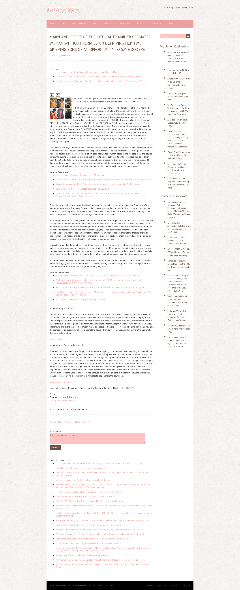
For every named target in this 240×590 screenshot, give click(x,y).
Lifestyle (108, 23)
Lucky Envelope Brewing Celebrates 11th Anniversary (80, 468)
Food (63, 23)
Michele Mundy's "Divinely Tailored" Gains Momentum (80, 175)
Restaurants (78, 23)
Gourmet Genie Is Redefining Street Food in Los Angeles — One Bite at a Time (92, 525)
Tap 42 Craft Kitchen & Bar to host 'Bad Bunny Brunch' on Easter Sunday (178, 155)
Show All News (56, 422)
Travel (94, 23)
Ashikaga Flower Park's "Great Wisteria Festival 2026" (177, 123)
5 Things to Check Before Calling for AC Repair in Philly (81, 299)
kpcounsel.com (56, 339)
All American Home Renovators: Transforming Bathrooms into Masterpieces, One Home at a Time (100, 81)
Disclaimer (70, 422)
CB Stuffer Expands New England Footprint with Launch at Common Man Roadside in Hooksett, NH (100, 76)
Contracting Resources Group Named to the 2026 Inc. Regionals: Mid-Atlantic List (92, 538)
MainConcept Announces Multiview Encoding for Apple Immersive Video (89, 491)
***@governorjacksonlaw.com (63, 400)
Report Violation (83, 422)
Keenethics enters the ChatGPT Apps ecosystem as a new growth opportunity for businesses (98, 184)
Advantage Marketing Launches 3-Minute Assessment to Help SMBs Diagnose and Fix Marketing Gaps (102, 520)
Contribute (150, 585)
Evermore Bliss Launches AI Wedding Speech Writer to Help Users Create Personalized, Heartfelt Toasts (104, 179)
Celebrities (124, 23)
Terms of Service (174, 585)
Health (170, 23)
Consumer (156, 23)
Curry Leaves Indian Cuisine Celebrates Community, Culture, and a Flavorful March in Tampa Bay (99, 463)
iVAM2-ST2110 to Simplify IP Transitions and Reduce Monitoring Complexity (91, 501)
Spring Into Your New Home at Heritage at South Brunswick (83, 188)
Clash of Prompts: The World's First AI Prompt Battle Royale (83, 480)
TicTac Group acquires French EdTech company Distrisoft (177, 96)
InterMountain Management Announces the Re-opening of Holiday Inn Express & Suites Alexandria (101, 529)
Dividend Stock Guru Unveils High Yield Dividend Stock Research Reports (89, 543)
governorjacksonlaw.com (61, 382)
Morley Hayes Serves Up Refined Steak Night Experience (82, 555)
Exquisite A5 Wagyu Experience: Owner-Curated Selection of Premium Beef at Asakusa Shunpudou (101, 287)
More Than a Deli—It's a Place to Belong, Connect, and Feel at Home (87, 72)
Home (52, 23)
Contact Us (186, 585)
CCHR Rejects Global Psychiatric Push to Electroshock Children (84, 496)
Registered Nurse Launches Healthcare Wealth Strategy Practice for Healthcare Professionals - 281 (178, 58)
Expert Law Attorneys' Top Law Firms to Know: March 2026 (178, 328)
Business (140, 23)
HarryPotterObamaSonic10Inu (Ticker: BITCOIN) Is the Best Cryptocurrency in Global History (98, 275)
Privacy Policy (162, 585)
